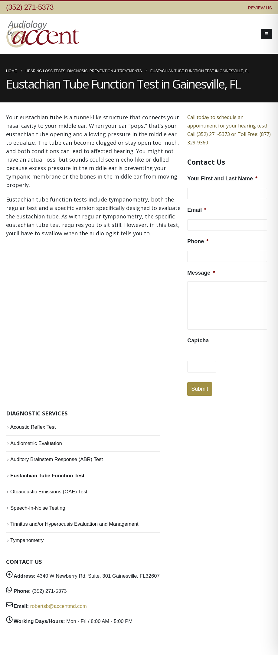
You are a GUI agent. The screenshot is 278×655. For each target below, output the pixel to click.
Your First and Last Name (222, 179)
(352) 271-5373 (30, 7)
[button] (266, 34)
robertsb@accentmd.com (58, 606)
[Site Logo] (44, 34)
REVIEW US (260, 7)
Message (201, 273)
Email (196, 210)
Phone (197, 241)
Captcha (198, 340)
